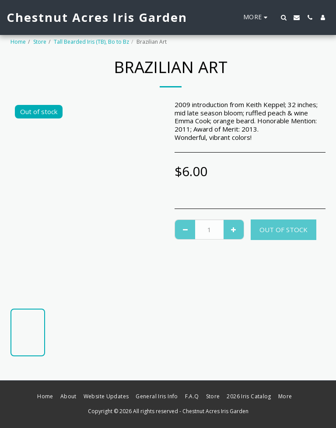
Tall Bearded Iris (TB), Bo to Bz (91, 41)
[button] (283, 17)
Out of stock (283, 229)
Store (39, 41)
